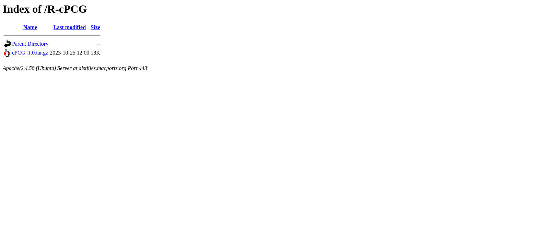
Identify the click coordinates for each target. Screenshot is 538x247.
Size (95, 27)
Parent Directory (30, 44)
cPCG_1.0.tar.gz (30, 53)
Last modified (69, 27)
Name (30, 27)
